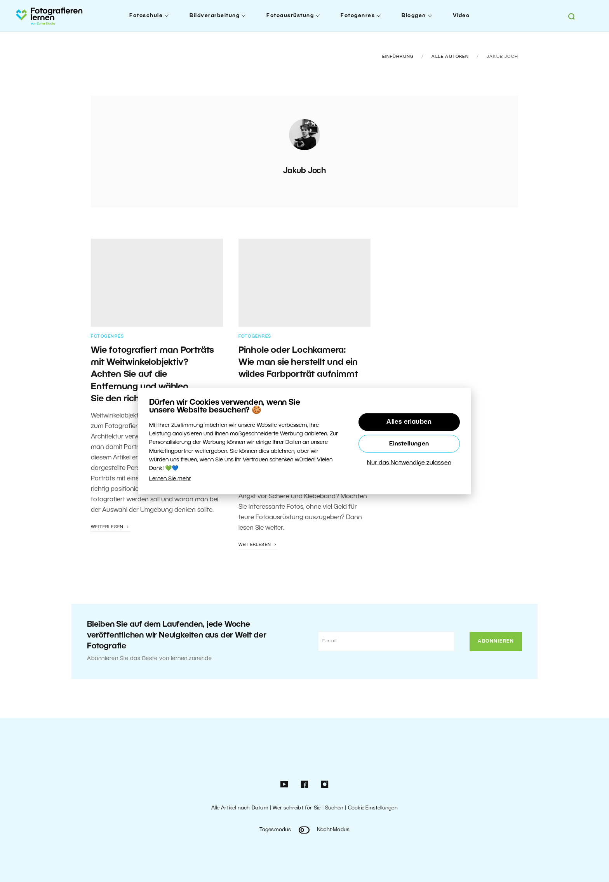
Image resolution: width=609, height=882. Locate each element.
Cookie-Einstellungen (373, 808)
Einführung (398, 57)
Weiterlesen (110, 527)
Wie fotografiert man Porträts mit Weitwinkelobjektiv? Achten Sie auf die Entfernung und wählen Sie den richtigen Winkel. (152, 375)
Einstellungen (409, 443)
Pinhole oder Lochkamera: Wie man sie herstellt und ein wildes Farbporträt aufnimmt (298, 363)
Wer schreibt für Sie (296, 808)
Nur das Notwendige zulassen (409, 462)
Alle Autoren (450, 57)
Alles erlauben (409, 422)
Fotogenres (358, 16)
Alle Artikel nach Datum (239, 808)
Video (461, 16)
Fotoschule (146, 16)
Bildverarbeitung (215, 16)
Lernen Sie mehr (170, 478)
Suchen (334, 808)
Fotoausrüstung (290, 16)
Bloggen (414, 16)
